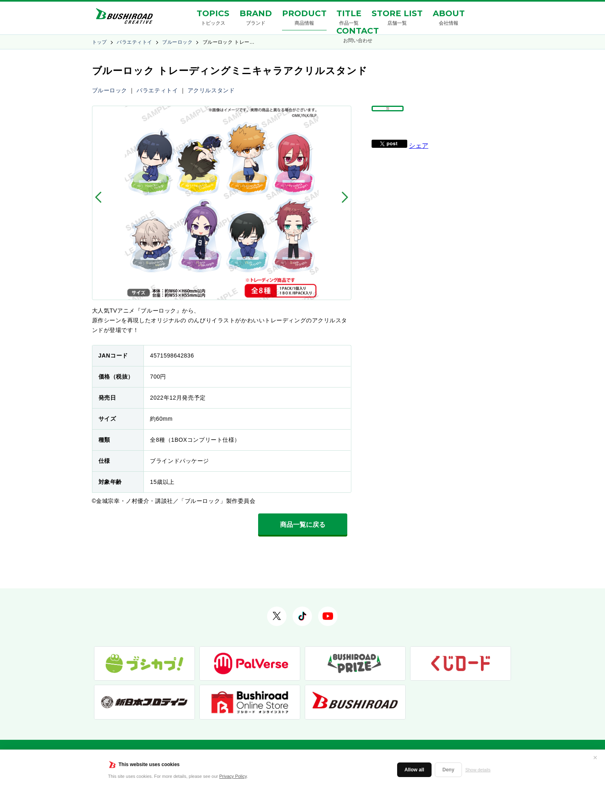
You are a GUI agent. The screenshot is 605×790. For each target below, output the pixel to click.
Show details (477, 769)
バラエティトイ (134, 42)
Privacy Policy (233, 776)
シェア (418, 164)
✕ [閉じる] (595, 757)
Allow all (414, 770)
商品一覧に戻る (302, 524)
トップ (99, 42)
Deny (448, 770)
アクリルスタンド (211, 90)
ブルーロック (177, 42)
